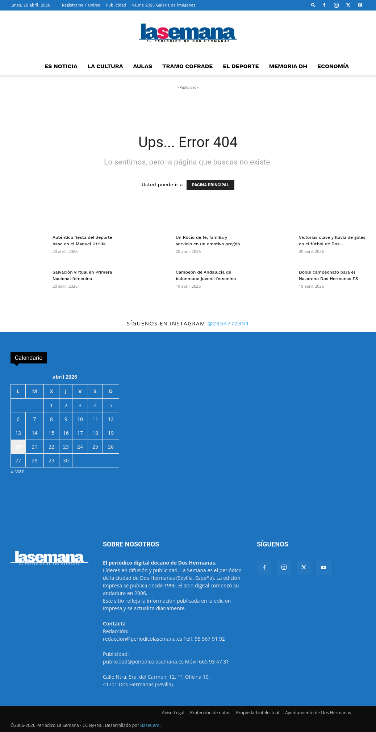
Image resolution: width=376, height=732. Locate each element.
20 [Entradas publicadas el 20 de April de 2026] (18, 446)
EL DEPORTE (241, 66)
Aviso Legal (173, 713)
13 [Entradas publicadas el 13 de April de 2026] (18, 432)
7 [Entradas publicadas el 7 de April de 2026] (34, 419)
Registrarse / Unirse (81, 5)
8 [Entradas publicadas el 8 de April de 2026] (51, 419)
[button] (313, 5)
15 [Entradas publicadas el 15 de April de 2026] (51, 432)
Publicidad (116, 5)
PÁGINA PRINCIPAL (210, 185)
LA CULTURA (105, 66)
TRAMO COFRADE (187, 66)
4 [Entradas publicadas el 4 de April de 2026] (95, 405)
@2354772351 (228, 323)
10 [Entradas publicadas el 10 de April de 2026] (80, 419)
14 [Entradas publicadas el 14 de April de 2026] (34, 432)
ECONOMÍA (333, 66)
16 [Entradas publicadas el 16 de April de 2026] (66, 432)
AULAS (143, 66)
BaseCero (149, 725)
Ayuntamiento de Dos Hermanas (318, 713)
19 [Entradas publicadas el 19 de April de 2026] (111, 432)
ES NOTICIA (61, 66)
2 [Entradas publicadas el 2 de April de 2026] (65, 405)
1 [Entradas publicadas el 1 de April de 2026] (51, 405)
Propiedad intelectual (257, 713)
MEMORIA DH (288, 66)
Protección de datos (210, 713)
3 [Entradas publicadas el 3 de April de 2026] (80, 405)
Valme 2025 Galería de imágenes (163, 5)
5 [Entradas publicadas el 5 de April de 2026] (110, 405)
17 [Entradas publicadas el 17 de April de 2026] (80, 432)
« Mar (17, 471)
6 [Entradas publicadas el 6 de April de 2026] (18, 419)
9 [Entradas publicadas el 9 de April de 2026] (65, 419)
